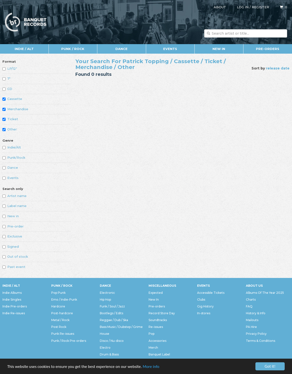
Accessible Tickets (210, 293)
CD (7, 89)
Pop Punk (58, 293)
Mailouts (252, 320)
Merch (153, 347)
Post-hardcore (62, 313)
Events (170, 49)
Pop (151, 333)
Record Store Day (162, 313)
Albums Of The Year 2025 (265, 293)
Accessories (157, 341)
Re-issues (156, 327)
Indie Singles (11, 299)
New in (10, 216)
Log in (243, 7)
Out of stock (15, 256)
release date (278, 68)
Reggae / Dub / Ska (114, 320)
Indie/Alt (11, 147)
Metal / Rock (60, 320)
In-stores (203, 313)
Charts (251, 299)
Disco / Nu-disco (112, 341)
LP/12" (9, 68)
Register (260, 7)
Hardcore (58, 306)
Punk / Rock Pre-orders (68, 341)
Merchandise (15, 109)
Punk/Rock (13, 157)
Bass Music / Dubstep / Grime (121, 327)
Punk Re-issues (62, 333)
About (220, 7)
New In (218, 49)
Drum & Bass (109, 354)
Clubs (201, 299)
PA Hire (251, 327)
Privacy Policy (256, 333)
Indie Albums (12, 293)
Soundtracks (158, 320)
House (104, 333)
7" (6, 78)
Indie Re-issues (13, 313)
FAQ (249, 306)
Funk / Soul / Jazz (112, 306)
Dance (121, 49)
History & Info (255, 313)
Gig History (205, 306)
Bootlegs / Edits (111, 313)
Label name (14, 206)
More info (151, 366)
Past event (13, 267)
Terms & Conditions (260, 341)
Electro (105, 347)
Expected (156, 293)
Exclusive (12, 236)
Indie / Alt (24, 49)
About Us (254, 285)
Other (9, 129)
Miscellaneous (162, 285)
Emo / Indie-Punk (64, 299)
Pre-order (13, 226)
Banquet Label (159, 354)
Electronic (107, 293)
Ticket (10, 119)
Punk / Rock (72, 49)
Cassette (12, 99)
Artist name (14, 196)
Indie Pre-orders (14, 306)
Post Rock (58, 327)
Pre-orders (267, 49)
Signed (10, 246)
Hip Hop (105, 299)
